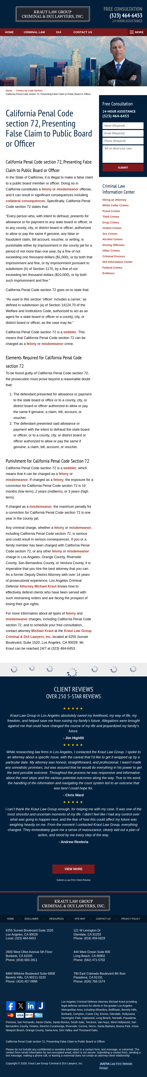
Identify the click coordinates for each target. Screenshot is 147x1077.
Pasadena (129, 1017)
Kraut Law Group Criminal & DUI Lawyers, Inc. (56, 1063)
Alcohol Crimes (112, 236)
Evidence (108, 268)
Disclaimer (32, 919)
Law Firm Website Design (120, 1063)
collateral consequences (26, 201)
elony (32, 344)
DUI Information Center (117, 257)
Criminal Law (37, 32)
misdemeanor (68, 189)
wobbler (70, 332)
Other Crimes (111, 247)
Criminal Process (113, 252)
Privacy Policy (130, 919)
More (138, 32)
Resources (57, 919)
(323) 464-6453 (126, 15)
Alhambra (101, 1009)
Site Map (80, 919)
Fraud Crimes (111, 210)
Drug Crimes (110, 220)
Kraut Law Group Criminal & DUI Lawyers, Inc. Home (42, 14)
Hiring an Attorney (114, 199)
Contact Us (87, 32)
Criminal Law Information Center (118, 189)
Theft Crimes (110, 215)
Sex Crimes (109, 231)
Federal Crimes (112, 263)
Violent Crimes (111, 226)
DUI (63, 32)
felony (47, 189)
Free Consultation (117, 103)
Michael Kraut (42, 631)
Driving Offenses (113, 242)
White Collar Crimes (115, 205)
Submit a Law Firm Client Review (74, 880)
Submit (123, 167)
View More (73, 869)
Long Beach (103, 1017)
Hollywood (128, 1013)
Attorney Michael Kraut (38, 586)
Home (10, 32)
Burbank (66, 1013)
